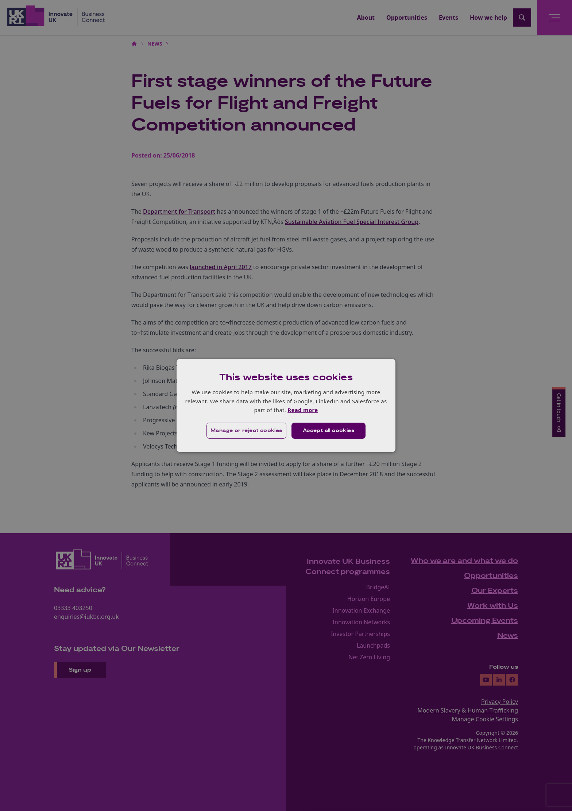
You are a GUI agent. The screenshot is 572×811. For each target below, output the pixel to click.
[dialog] (286, 405)
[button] (246, 430)
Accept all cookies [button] (328, 430)
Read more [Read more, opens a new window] (302, 410)
